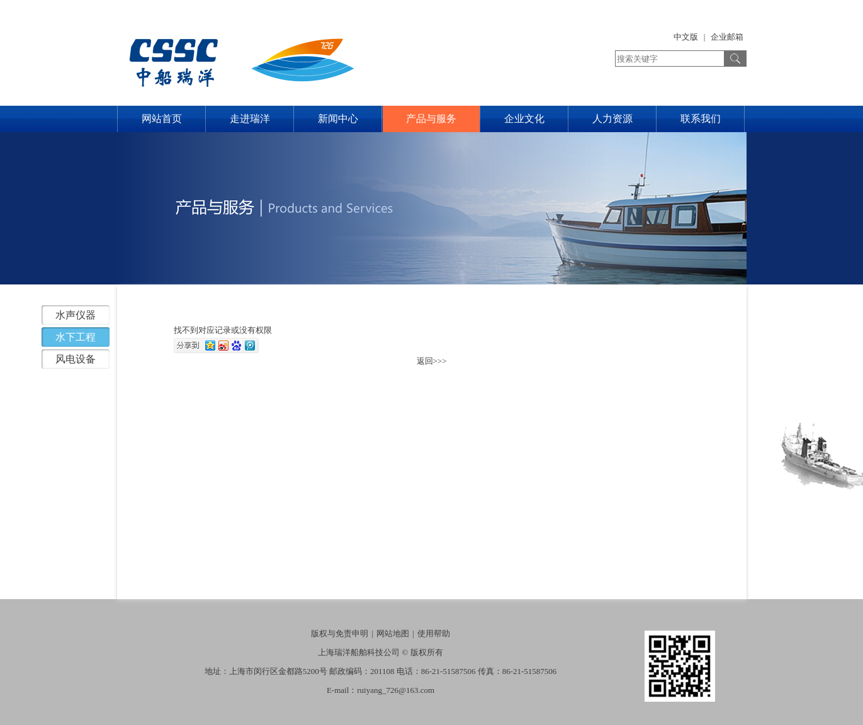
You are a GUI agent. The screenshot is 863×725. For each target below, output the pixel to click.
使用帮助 (433, 633)
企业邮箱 (727, 37)
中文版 (686, 37)
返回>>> (432, 361)
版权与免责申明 (339, 633)
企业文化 (524, 118)
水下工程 (75, 337)
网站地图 (392, 633)
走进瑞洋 (250, 118)
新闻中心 (338, 118)
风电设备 (75, 359)
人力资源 (612, 118)
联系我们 (700, 118)
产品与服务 (431, 118)
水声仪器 (75, 315)
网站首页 (162, 118)
